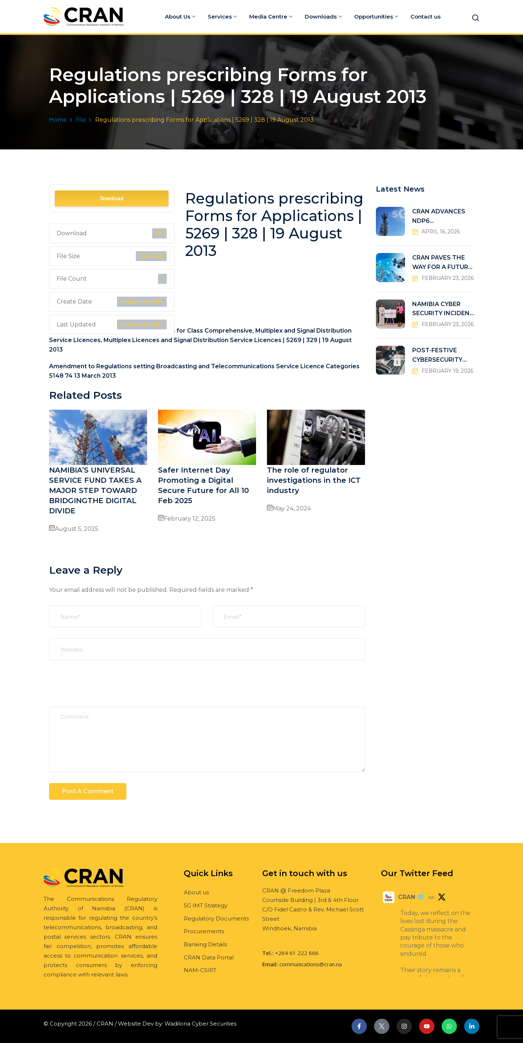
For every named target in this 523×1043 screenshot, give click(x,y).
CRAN (406, 897)
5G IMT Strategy (205, 905)
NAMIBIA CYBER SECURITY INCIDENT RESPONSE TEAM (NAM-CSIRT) (443, 309)
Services (222, 16)
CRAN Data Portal (209, 957)
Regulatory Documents (216, 918)
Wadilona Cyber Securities (200, 1023)
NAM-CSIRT (200, 970)
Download (111, 198)
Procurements (204, 931)
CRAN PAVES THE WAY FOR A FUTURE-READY (443, 263)
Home (58, 119)
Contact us (425, 16)
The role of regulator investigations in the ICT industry (314, 480)
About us (196, 892)
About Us (180, 16)
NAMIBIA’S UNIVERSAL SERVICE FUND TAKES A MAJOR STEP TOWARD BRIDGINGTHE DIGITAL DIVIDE (95, 490)
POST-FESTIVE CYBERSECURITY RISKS (437, 356)
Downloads (323, 16)
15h (431, 897)
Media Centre (270, 16)
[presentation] (104, 689)
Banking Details (205, 944)
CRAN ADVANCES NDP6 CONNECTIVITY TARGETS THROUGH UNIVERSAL (443, 217)
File (81, 119)
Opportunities (376, 16)
